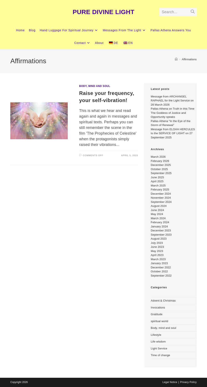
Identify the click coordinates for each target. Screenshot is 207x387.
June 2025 (157, 177)
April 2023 (157, 255)
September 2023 (161, 234)
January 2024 (159, 226)
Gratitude (156, 314)
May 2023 (157, 251)
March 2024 (158, 218)
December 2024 (161, 193)
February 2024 (160, 222)
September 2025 (161, 173)
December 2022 (161, 267)
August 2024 (159, 205)
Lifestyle (156, 334)
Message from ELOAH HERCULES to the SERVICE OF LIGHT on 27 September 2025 (173, 133)
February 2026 (160, 161)
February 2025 (160, 189)
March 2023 (158, 259)
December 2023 (161, 230)
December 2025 (161, 165)
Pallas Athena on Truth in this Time (172, 108)
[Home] (176, 59)
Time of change (160, 355)
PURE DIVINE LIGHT (103, 11)
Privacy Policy (188, 382)
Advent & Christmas (163, 300)
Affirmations (189, 59)
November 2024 (161, 197)
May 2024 (157, 214)
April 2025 (157, 181)
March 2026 (158, 156)
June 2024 (157, 210)
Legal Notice (169, 382)
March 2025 (158, 185)
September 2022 (161, 275)
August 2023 (159, 238)
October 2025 (159, 169)
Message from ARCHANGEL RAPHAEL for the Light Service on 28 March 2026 (172, 100)
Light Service (159, 348)
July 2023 (157, 242)
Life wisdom (158, 341)
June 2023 (157, 246)
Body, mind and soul (94, 86)
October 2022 (159, 271)
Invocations (158, 307)
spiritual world (159, 321)
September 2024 (161, 201)
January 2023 (159, 263)
